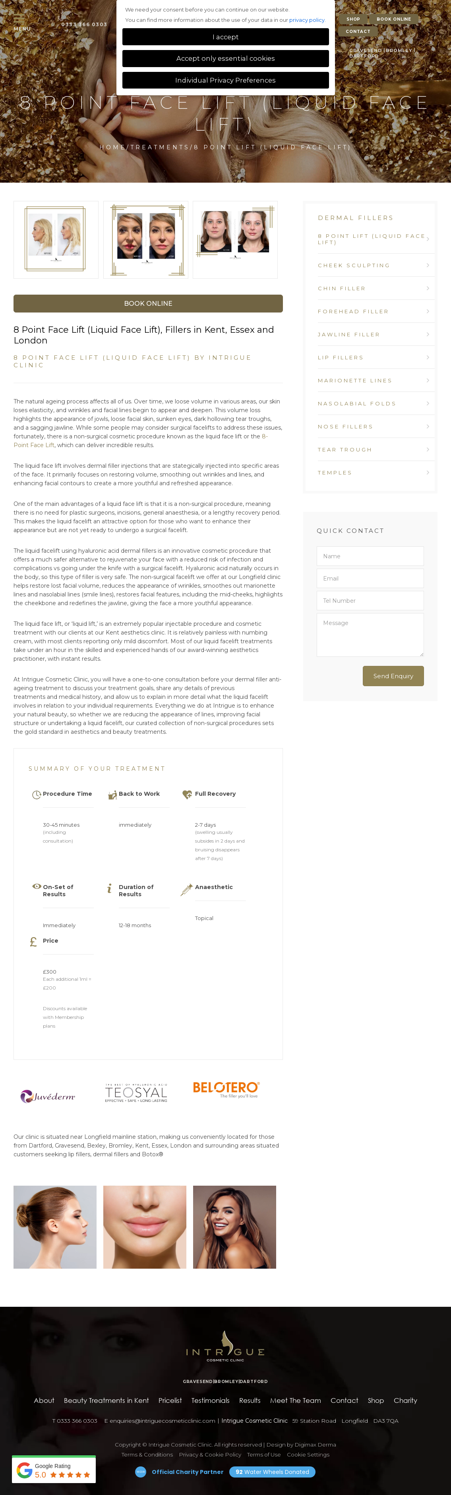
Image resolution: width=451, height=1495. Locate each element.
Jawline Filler (349, 334)
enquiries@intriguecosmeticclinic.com (158, 1420)
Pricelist (170, 1400)
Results (250, 1400)
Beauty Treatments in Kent (106, 1400)
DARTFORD (363, 51)
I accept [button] (226, 37)
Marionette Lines (355, 380)
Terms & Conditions (147, 1454)
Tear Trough (345, 449)
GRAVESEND (364, 46)
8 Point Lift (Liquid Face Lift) (372, 239)
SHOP (353, 19)
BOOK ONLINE (394, 19)
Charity (405, 1400)
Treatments (160, 147)
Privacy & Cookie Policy (210, 1454)
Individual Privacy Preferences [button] (225, 80)
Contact (344, 1400)
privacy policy (307, 20)
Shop (376, 1400)
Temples (335, 472)
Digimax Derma (315, 1444)
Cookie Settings (308, 1454)
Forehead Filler (353, 311)
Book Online (148, 303)
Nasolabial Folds (357, 403)
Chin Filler (342, 288)
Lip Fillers (341, 357)
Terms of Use (264, 1454)
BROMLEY (395, 46)
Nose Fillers (346, 426)
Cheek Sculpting (354, 265)
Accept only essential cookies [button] (225, 58)
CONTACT (358, 29)
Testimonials (211, 1400)
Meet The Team (295, 1400)
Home (112, 147)
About (44, 1400)
